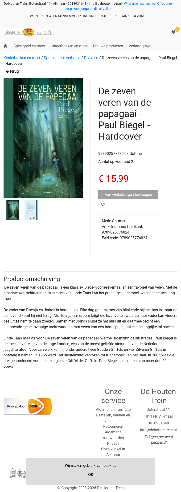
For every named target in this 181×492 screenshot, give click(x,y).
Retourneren (113, 426)
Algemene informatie (113, 409)
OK (90, 474)
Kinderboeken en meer (69, 46)
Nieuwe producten (108, 46)
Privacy (113, 443)
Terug (12, 71)
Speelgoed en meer (29, 46)
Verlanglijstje (139, 46)
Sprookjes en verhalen (62, 58)
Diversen (91, 58)
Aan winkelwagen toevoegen (128, 194)
